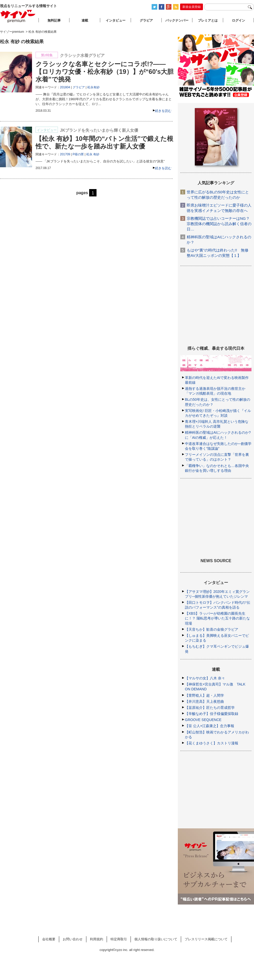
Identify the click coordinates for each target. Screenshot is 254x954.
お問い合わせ (73, 939)
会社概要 (48, 939)
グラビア (79, 87)
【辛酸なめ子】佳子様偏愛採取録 (211, 714)
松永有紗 (93, 87)
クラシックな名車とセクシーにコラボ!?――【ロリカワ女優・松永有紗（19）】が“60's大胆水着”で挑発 (104, 71)
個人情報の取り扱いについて (155, 939)
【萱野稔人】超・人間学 (204, 695)
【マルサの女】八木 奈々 (205, 678)
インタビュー (115, 20)
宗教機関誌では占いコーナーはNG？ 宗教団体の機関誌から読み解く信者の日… (219, 223)
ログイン (238, 20)
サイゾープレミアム (18, 16)
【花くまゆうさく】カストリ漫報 (211, 743)
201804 (65, 87)
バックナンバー (176, 20)
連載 (85, 20)
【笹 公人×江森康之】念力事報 (209, 726)
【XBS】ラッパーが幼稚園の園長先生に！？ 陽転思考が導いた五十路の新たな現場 (217, 618)
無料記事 (54, 20)
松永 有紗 (92, 154)
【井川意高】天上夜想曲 (204, 701)
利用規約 (96, 939)
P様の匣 (78, 154)
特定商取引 (118, 939)
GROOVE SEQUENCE (203, 720)
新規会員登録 (191, 7)
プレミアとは (208, 20)
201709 (65, 154)
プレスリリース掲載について (206, 939)
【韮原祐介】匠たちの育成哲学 (210, 708)
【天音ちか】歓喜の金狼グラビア (211, 629)
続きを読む (163, 111)
